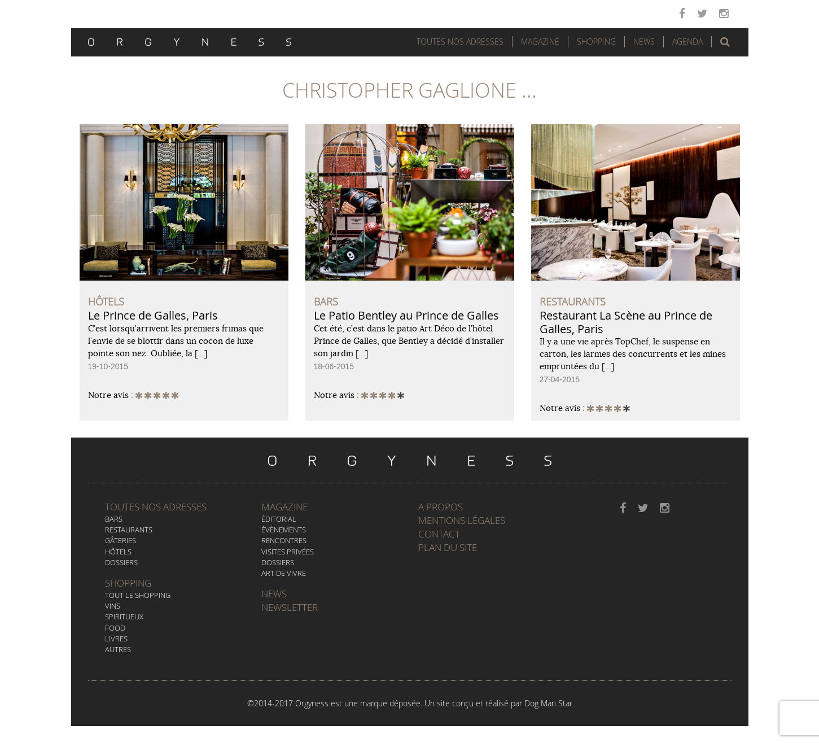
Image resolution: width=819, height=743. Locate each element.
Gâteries (120, 540)
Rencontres (283, 540)
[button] (725, 42)
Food (115, 628)
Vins (112, 606)
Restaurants (128, 530)
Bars (113, 519)
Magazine (540, 41)
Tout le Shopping (137, 595)
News (644, 41)
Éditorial (278, 519)
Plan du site (447, 547)
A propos (440, 506)
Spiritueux (124, 616)
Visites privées (287, 552)
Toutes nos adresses (156, 506)
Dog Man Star (548, 703)
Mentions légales (461, 520)
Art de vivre (283, 573)
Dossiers (121, 562)
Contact (439, 533)
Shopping (596, 41)
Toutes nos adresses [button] (460, 41)
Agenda (687, 41)
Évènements (283, 530)
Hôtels (118, 552)
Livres (116, 638)
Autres (118, 649)
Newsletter (289, 607)
